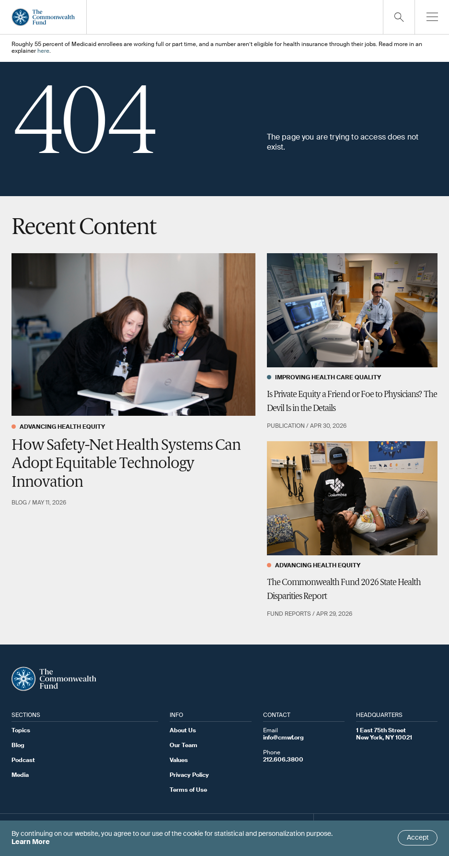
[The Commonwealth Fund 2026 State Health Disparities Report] (352, 498)
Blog (18, 746)
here (43, 51)
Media (20, 775)
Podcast (23, 760)
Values (179, 760)
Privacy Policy (189, 775)
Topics (21, 731)
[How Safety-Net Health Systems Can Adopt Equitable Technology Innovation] (133, 335)
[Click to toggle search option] (398, 17)
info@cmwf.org (283, 738)
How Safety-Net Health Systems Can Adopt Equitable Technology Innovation (126, 464)
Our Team (183, 746)
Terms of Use (188, 790)
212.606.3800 (283, 760)
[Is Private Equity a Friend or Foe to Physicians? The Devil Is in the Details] (352, 310)
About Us (183, 731)
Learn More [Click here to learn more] (31, 842)
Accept (418, 837)
